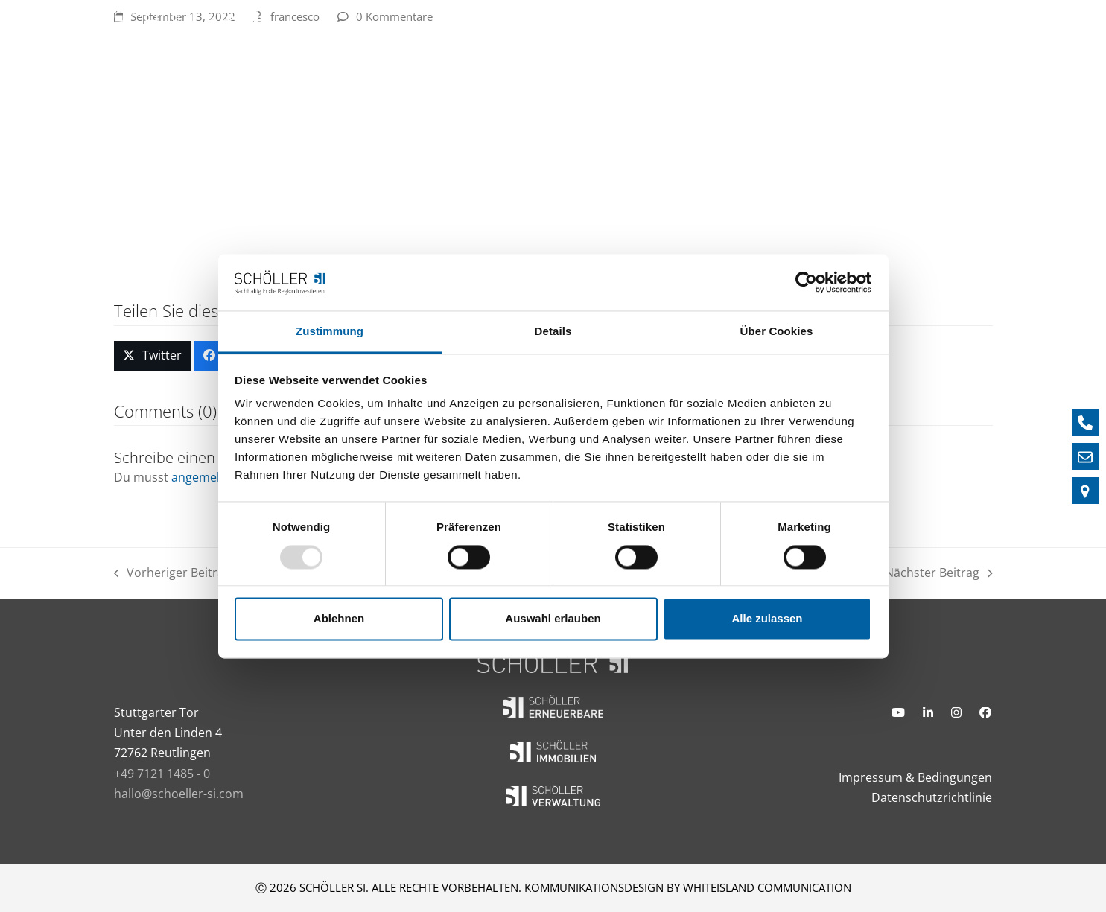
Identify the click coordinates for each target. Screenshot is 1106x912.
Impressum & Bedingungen (915, 777)
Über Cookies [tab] (776, 331)
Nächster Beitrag (939, 573)
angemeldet (204, 477)
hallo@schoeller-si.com (179, 793)
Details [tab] (553, 331)
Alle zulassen (766, 619)
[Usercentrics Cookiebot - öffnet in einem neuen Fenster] (806, 282)
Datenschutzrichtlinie (931, 797)
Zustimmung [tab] (329, 331)
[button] (152, 356)
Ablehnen (339, 619)
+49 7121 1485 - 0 (162, 773)
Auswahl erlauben (552, 619)
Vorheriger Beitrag (173, 573)
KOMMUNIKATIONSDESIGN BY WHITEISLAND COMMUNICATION (687, 887)
